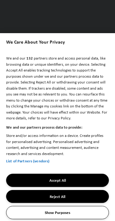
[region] (57, 127)
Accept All (57, 180)
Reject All (57, 196)
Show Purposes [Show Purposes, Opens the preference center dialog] (57, 212)
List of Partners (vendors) (27, 161)
